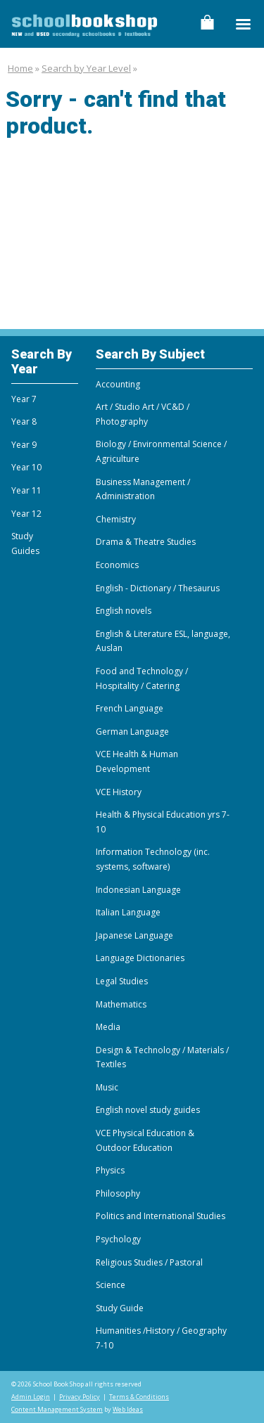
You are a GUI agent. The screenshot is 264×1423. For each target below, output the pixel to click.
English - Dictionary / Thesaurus (158, 588)
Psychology (118, 1239)
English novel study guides (148, 1110)
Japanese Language (134, 935)
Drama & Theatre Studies (146, 542)
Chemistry (116, 519)
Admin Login (30, 1396)
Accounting (118, 384)
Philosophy (118, 1193)
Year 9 (24, 445)
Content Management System (57, 1409)
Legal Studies (122, 981)
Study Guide (120, 1308)
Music (107, 1087)
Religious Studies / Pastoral (149, 1262)
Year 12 (26, 514)
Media (108, 1027)
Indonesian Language (138, 890)
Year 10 (26, 467)
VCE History (119, 792)
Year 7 (24, 399)
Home (20, 68)
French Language (129, 708)
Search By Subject (150, 354)
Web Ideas (128, 1409)
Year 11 (26, 490)
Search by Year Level (86, 68)
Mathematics (121, 1004)
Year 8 (24, 421)
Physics (110, 1170)
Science (110, 1285)
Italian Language (128, 912)
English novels (123, 611)
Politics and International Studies (160, 1216)
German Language (132, 732)
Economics (117, 565)
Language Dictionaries (140, 958)
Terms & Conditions (139, 1396)
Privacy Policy (79, 1396)
